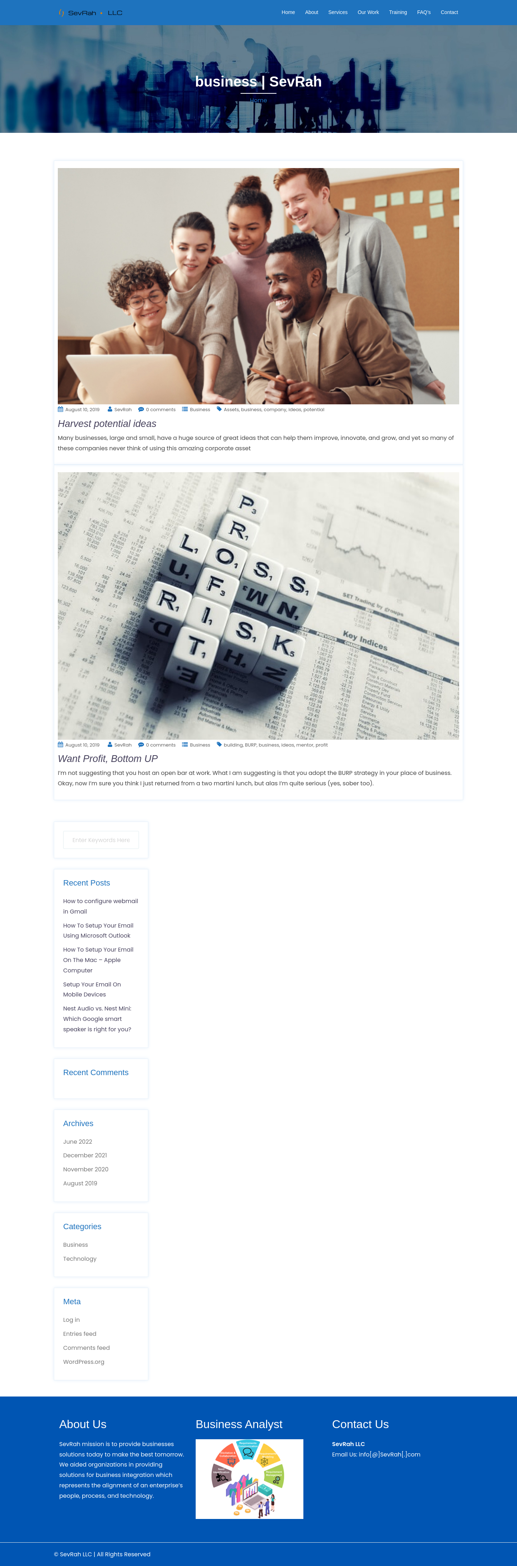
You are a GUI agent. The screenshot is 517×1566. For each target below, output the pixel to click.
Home (288, 12)
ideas (295, 409)
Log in (71, 1320)
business (251, 409)
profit (322, 745)
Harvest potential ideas (107, 423)
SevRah (123, 409)
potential (313, 409)
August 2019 (80, 1183)
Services (338, 12)
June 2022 (77, 1142)
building (233, 745)
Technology (80, 1259)
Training (398, 12)
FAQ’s (424, 12)
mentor (304, 745)
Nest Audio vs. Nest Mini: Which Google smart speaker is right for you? (97, 1018)
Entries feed (80, 1334)
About (311, 12)
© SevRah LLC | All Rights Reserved (102, 1554)
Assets (231, 409)
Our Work (368, 12)
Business (200, 409)
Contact (449, 12)
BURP (250, 745)
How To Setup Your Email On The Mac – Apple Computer (98, 960)
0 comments (161, 409)
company (275, 409)
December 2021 (85, 1155)
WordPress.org (83, 1362)
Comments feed (86, 1348)
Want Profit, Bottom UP (108, 758)
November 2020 (85, 1169)
